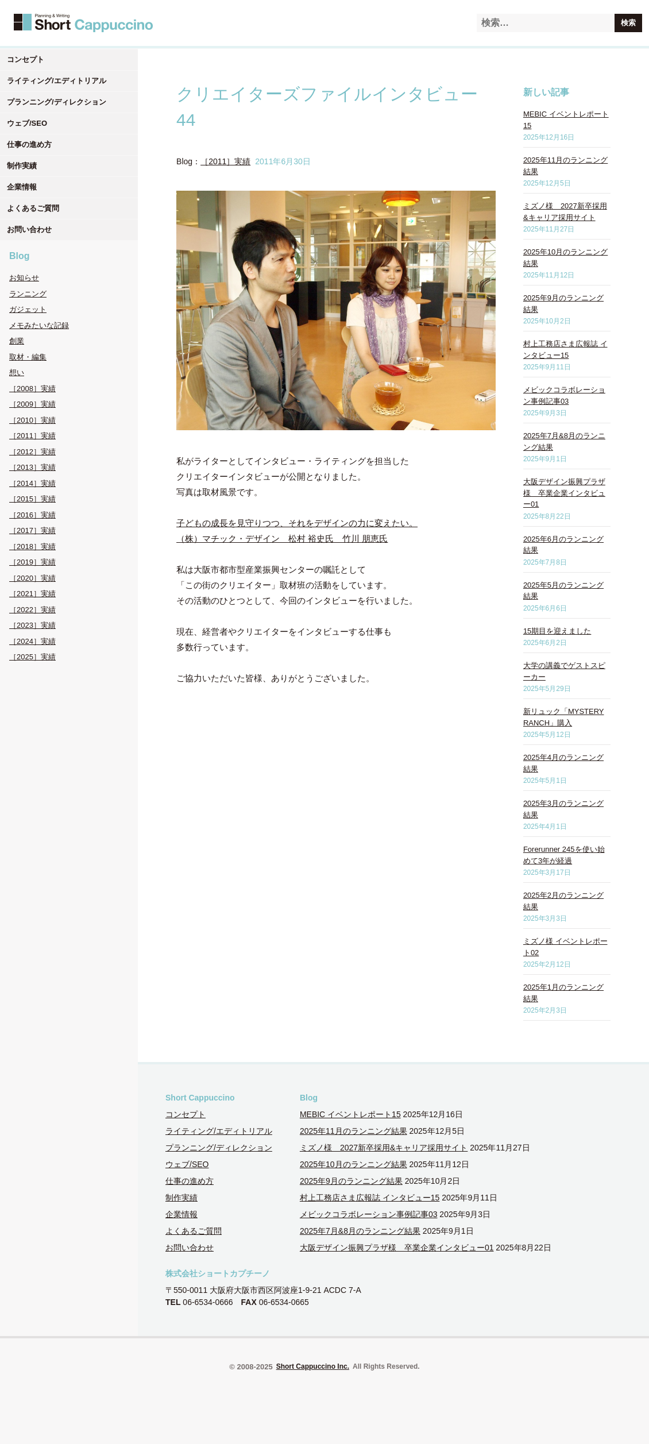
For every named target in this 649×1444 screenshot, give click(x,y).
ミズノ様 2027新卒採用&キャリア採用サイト (384, 1147)
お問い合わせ (29, 229)
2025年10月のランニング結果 (353, 1164)
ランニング (28, 293)
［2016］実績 (32, 515)
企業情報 (22, 187)
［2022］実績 (32, 609)
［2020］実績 (32, 578)
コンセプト (25, 59)
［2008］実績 (32, 388)
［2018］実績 (32, 546)
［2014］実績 (32, 483)
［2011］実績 (32, 435)
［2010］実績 (32, 420)
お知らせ (24, 277)
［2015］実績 (32, 499)
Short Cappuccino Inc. (312, 1366)
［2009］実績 (32, 404)
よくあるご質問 (33, 208)
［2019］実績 (32, 562)
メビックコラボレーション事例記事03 (369, 1214)
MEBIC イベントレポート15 (350, 1114)
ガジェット (28, 309)
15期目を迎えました (557, 631)
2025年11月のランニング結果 (353, 1131)
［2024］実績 (32, 641)
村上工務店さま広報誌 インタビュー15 (369, 1197)
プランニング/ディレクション (56, 102)
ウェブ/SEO (27, 123)
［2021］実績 (32, 593)
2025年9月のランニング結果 (351, 1181)
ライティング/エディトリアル (56, 80)
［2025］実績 (32, 656)
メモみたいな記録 (39, 325)
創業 (16, 341)
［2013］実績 (32, 467)
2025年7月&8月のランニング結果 (360, 1230)
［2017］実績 (32, 530)
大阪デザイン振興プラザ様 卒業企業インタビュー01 (564, 492)
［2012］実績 (32, 451)
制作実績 (22, 165)
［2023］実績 (32, 625)
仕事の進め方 (29, 144)
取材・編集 (28, 357)
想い (16, 372)
